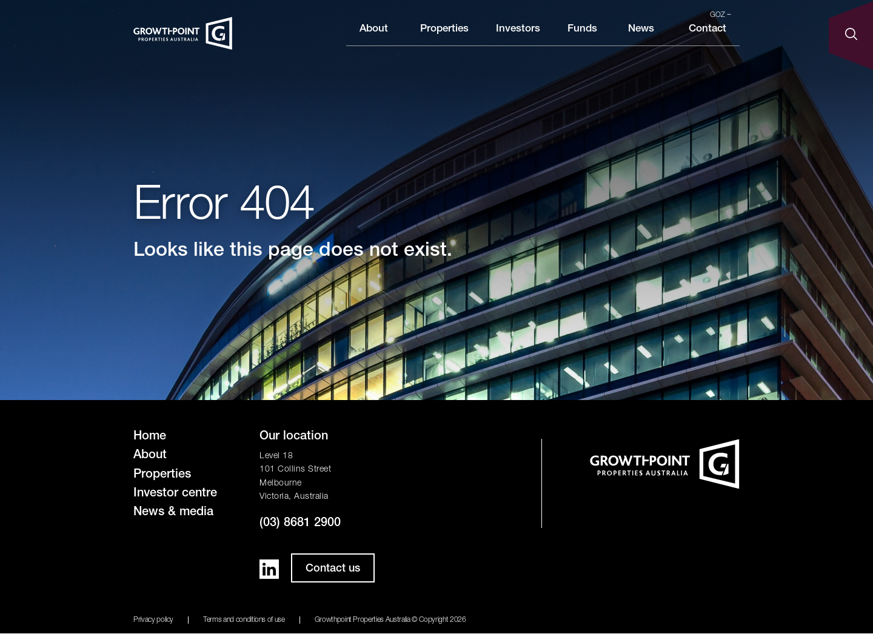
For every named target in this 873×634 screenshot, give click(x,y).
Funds (582, 38)
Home (149, 437)
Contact (707, 38)
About (374, 38)
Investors (518, 38)
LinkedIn (269, 569)
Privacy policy (153, 620)
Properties (444, 38)
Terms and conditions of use (244, 620)
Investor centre (175, 494)
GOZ (720, 15)
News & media (173, 513)
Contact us (333, 569)
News (641, 38)
